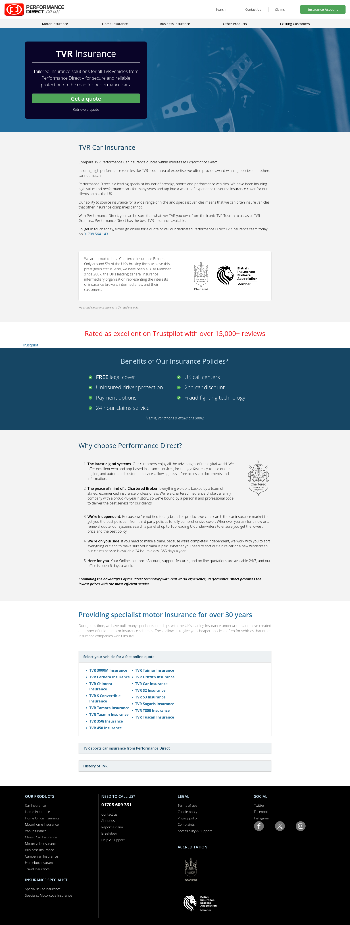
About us (108, 820)
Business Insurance (175, 23)
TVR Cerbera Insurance (109, 677)
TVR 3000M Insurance (108, 670)
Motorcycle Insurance (41, 843)
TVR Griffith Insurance (155, 677)
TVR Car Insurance (151, 683)
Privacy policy (188, 818)
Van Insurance (35, 831)
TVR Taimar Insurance (154, 670)
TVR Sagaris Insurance (154, 703)
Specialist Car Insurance (43, 889)
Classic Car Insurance (41, 837)
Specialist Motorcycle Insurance (48, 895)
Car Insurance (35, 805)
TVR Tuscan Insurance (154, 717)
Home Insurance (37, 811)
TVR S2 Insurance (150, 690)
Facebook (261, 811)
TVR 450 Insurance (105, 727)
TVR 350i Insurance (106, 721)
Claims (280, 9)
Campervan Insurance (41, 856)
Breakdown (109, 833)
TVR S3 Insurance (150, 697)
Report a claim (112, 827)
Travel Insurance (37, 869)
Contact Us (253, 9)
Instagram (261, 818)
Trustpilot (30, 345)
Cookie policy (187, 811)
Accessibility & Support (195, 831)
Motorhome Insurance (42, 824)
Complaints (186, 824)
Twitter (259, 805)
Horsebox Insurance (40, 862)
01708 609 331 (116, 805)
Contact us (109, 814)
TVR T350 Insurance (152, 710)
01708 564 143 (96, 233)
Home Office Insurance (42, 818)
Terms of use (187, 805)
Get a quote (86, 98)
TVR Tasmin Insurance (109, 714)
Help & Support (113, 840)
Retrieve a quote (86, 109)
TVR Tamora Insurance (109, 707)
